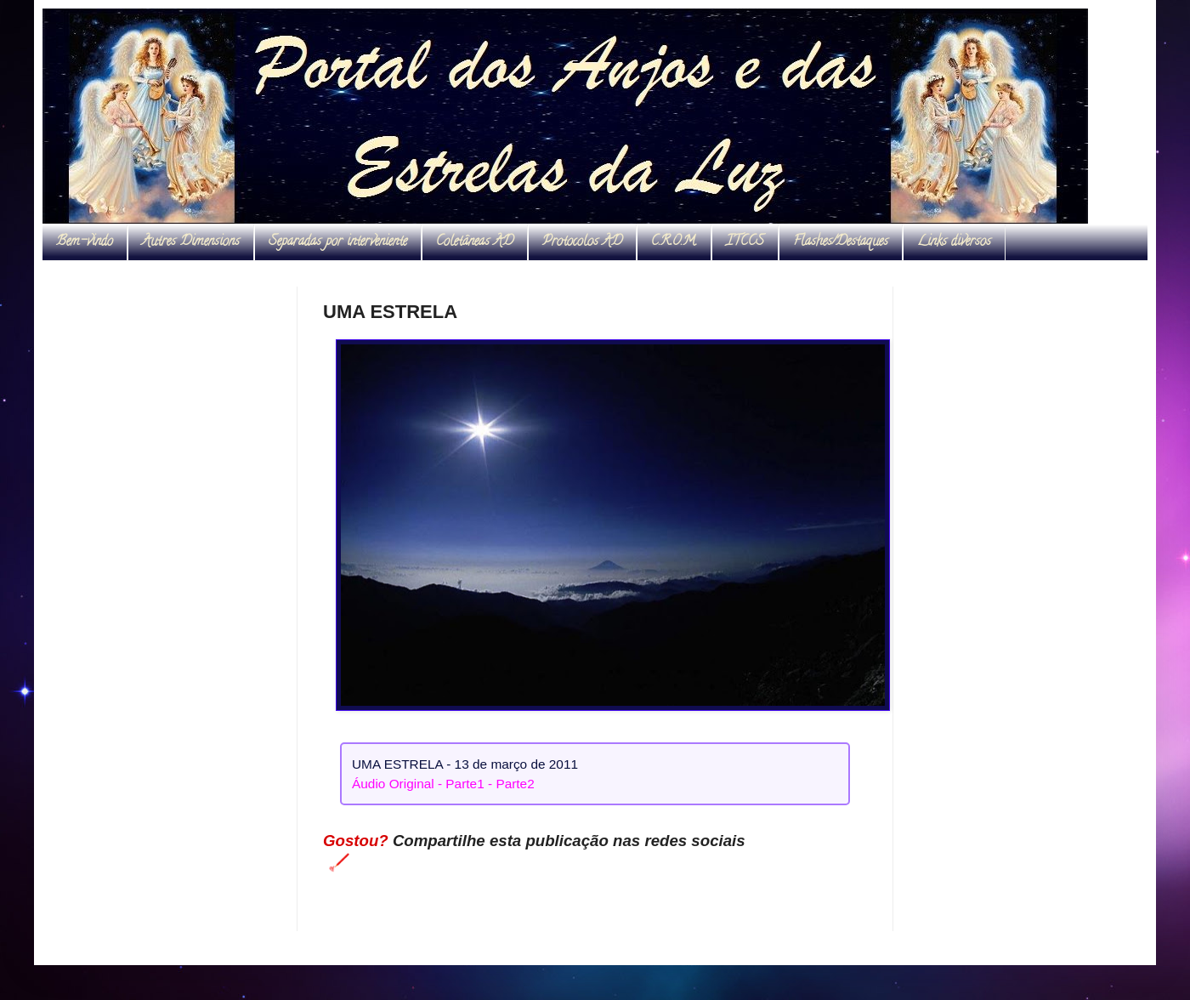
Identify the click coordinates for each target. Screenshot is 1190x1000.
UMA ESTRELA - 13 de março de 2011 (465, 764)
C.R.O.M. (674, 242)
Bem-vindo (84, 242)
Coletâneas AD (474, 242)
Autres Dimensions (191, 242)
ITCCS (745, 242)
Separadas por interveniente (338, 242)
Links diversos (954, 242)
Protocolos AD (582, 242)
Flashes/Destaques (840, 242)
